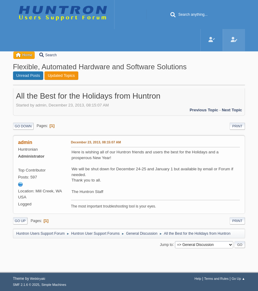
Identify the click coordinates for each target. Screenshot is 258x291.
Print (237, 126)
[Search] (172, 15)
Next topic (232, 110)
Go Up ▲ (238, 278)
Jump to (166, 244)
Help (198, 278)
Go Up (20, 221)
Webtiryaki (37, 278)
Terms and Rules (216, 278)
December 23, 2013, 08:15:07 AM (96, 142)
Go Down (23, 126)
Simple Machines (53, 284)
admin (25, 142)
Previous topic (204, 110)
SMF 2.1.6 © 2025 (26, 284)
